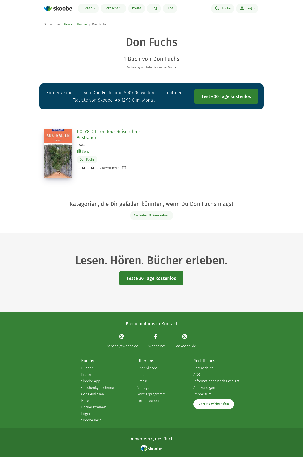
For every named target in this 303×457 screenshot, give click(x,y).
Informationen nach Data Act (216, 381)
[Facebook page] (157, 341)
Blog (154, 8)
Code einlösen (92, 394)
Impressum (202, 394)
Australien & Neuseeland (151, 215)
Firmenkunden (148, 401)
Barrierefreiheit (93, 407)
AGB (196, 374)
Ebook (81, 145)
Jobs (140, 374)
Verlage (143, 388)
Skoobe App (90, 381)
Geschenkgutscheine (97, 388)
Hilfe (170, 8)
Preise (136, 8)
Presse (142, 381)
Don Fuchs (87, 159)
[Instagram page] (186, 341)
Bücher (87, 8)
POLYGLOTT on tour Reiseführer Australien (108, 134)
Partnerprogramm (151, 394)
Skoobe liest (91, 420)
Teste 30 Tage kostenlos (226, 96)
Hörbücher (112, 8)
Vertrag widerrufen (214, 404)
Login (247, 8)
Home (68, 24)
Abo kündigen (204, 388)
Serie (83, 151)
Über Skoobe (147, 368)
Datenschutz (203, 368)
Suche (223, 8)
